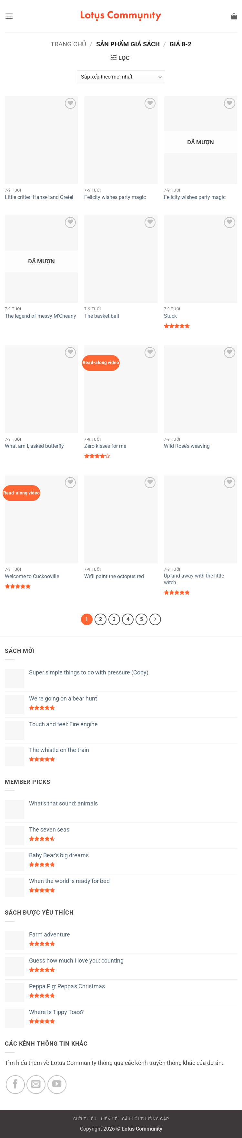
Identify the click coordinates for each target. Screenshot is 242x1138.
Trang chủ (68, 44)
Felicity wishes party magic (115, 197)
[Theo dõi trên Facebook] (15, 1084)
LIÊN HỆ (109, 1119)
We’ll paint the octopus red (114, 576)
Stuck (170, 316)
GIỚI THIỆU (84, 1119)
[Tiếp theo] (156, 619)
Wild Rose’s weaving (187, 446)
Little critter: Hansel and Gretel (39, 197)
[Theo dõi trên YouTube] (56, 1084)
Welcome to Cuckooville (32, 576)
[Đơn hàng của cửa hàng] (121, 77)
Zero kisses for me (105, 446)
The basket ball (101, 316)
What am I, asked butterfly (34, 446)
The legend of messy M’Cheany (40, 316)
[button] (9, 16)
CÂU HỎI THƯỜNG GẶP (145, 1119)
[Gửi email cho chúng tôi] (35, 1084)
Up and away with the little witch (194, 579)
